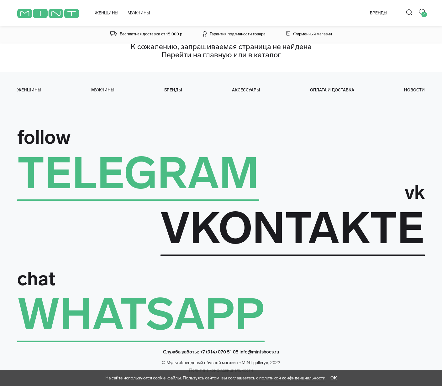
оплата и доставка (332, 90)
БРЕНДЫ (378, 13)
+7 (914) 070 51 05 (219, 352)
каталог (267, 54)
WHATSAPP (141, 314)
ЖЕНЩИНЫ (106, 13)
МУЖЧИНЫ (139, 13)
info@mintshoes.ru (259, 352)
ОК (333, 378)
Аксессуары (246, 90)
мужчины (102, 90)
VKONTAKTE (292, 228)
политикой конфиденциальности (292, 378)
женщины (29, 90)
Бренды (173, 90)
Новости (414, 90)
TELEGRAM (138, 173)
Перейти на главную (196, 54)
